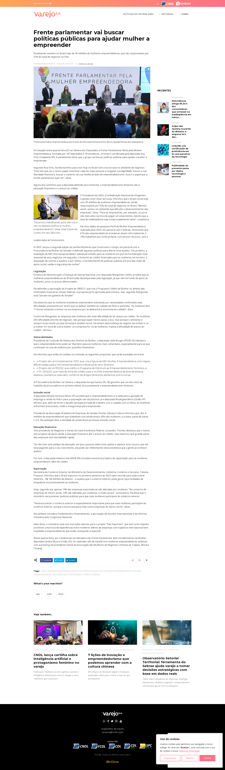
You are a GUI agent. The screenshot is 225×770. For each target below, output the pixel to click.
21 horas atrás (177, 97)
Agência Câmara (86, 64)
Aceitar (207, 758)
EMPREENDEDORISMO (44, 64)
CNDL (44, 571)
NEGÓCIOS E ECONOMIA (99, 650)
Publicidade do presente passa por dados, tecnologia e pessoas (180, 171)
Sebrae (96, 574)
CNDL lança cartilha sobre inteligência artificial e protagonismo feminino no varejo (56, 660)
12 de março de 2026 (58, 650)
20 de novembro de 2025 (152, 653)
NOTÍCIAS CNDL (41, 650)
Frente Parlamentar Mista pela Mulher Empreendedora (101, 571)
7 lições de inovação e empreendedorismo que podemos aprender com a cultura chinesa (110, 660)
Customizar (170, 758)
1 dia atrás (176, 123)
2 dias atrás (176, 142)
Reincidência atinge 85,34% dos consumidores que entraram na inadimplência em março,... (181, 109)
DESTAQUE (147, 650)
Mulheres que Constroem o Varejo (72, 574)
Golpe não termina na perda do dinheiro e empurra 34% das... (181, 131)
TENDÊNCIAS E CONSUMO (166, 650)
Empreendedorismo (58, 571)
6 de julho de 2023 (65, 64)
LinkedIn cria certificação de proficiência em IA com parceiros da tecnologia (181, 151)
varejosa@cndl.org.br (112, 732)
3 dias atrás (176, 162)
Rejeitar (190, 758)
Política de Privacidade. (189, 751)
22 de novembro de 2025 (123, 650)
